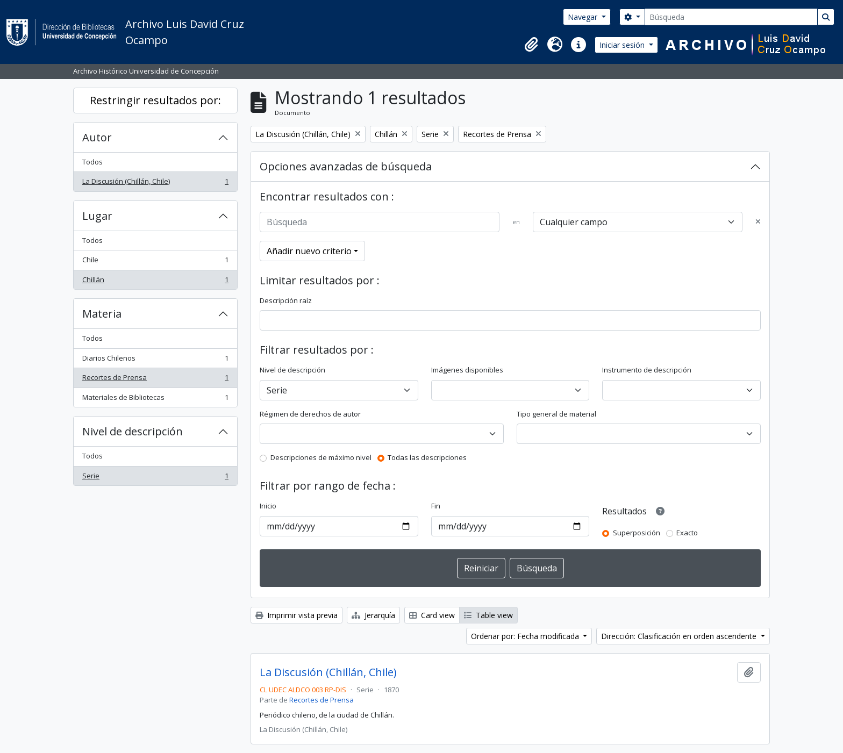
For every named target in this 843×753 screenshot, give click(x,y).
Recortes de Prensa (155, 379)
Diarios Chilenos (155, 360)
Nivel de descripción (132, 431)
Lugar (97, 216)
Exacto (687, 532)
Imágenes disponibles (467, 370)
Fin (435, 506)
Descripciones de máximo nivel (321, 457)
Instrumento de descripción (646, 370)
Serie (155, 478)
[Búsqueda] (731, 17)
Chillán (155, 282)
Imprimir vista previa (296, 615)
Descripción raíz (286, 300)
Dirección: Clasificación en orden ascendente (680, 636)
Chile (155, 262)
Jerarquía (373, 615)
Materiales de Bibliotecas (155, 399)
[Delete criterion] (758, 222)
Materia (102, 313)
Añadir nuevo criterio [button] (309, 251)
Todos (92, 162)
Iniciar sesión (623, 45)
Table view (488, 615)
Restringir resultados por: (155, 100)
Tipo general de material (556, 414)
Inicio (268, 506)
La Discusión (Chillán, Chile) (155, 183)
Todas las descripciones (427, 457)
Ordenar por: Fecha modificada (526, 636)
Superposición (636, 532)
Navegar (583, 17)
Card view (432, 615)
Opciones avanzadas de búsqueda (346, 166)
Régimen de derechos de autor (310, 414)
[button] (531, 44)
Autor (97, 137)
